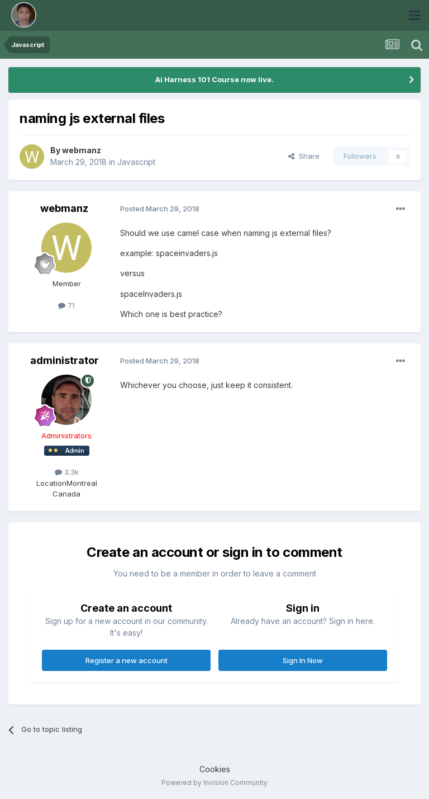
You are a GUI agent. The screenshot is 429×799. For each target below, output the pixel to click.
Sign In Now (303, 660)
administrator (64, 360)
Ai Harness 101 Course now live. (214, 79)
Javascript (136, 162)
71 (66, 305)
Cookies (214, 769)
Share (304, 156)
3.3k (67, 471)
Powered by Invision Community (214, 782)
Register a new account (126, 660)
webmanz (81, 150)
